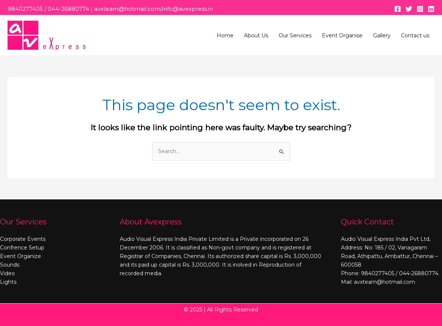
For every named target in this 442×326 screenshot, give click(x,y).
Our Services (295, 35)
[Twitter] (408, 9)
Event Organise (342, 35)
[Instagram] (420, 9)
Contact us (415, 35)
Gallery (382, 35)
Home (225, 35)
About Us (256, 35)
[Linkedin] (431, 9)
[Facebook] (397, 9)
